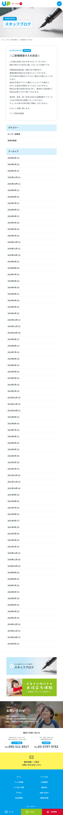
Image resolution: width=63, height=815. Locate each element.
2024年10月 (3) (14, 255)
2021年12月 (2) (14, 475)
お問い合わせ (44, 793)
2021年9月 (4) (13, 495)
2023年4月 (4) (13, 371)
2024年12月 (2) (14, 242)
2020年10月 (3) (14, 566)
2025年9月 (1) (13, 190)
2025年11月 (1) (14, 177)
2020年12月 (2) (14, 553)
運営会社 (44, 787)
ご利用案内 (44, 782)
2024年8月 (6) (13, 268)
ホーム (19, 777)
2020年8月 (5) (13, 579)
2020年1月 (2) (13, 618)
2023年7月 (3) (13, 352)
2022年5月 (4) (13, 443)
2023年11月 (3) (14, 326)
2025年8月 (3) (13, 197)
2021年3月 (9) (13, 533)
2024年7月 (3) (13, 274)
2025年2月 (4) (13, 229)
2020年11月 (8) (14, 559)
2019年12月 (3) (14, 624)
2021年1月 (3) (13, 546)
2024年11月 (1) (14, 248)
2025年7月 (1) (13, 203)
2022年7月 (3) (13, 430)
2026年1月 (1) (13, 171)
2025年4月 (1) (13, 216)
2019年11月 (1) (14, 631)
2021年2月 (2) (13, 540)
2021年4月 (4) (13, 527)
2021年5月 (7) (13, 520)
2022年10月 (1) (14, 410)
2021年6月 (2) (13, 514)
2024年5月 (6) (13, 287)
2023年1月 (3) (13, 391)
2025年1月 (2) (13, 236)
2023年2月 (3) (13, 384)
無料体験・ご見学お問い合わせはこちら (31, 763)
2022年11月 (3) (14, 404)
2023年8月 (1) (13, 346)
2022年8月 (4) (13, 423)
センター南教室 (14, 134)
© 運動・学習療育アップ (31, 806)
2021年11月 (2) (14, 482)
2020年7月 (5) (13, 585)
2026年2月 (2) (13, 164)
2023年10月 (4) (14, 333)
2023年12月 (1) (14, 320)
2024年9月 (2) (13, 261)
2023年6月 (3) (13, 359)
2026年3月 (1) (13, 158)
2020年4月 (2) (13, 605)
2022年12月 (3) (14, 397)
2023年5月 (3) (13, 365)
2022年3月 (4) (13, 456)
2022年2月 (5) (13, 462)
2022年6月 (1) (13, 436)
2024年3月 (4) (13, 300)
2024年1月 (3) (13, 313)
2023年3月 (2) (13, 378)
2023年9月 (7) (13, 339)
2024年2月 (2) (13, 307)
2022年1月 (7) (13, 469)
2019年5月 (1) (13, 644)
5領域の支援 (44, 798)
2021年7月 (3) (13, 508)
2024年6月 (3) (13, 281)
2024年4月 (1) (13, 294)
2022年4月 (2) (13, 449)
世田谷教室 (12, 140)
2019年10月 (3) (14, 637)
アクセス (19, 793)
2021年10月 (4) (14, 488)
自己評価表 (19, 798)
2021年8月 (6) (13, 501)
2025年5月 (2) (13, 210)
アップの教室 (18, 782)
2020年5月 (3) (13, 598)
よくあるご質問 (19, 787)
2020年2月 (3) (13, 611)
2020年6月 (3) (13, 592)
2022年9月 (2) (13, 417)
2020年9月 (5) (13, 572)
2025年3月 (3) (13, 223)
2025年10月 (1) (14, 184)
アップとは (44, 777)
